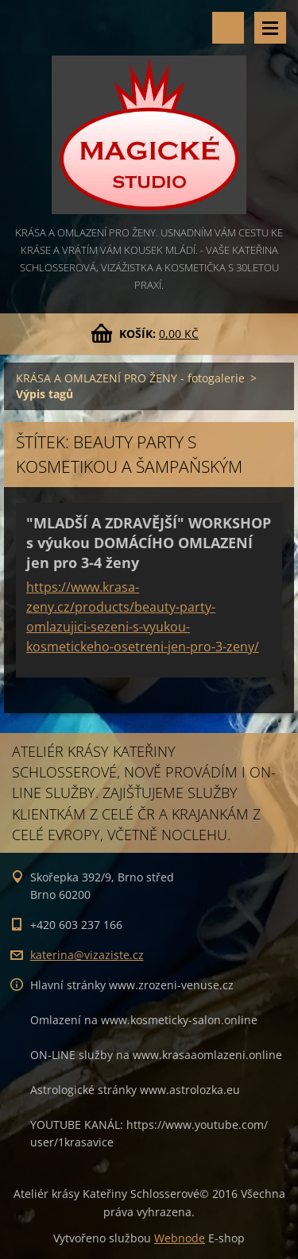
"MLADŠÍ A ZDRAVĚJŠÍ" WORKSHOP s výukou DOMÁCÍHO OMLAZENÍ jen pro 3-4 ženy (148, 542)
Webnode (179, 1238)
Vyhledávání (228, 28)
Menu (270, 28)
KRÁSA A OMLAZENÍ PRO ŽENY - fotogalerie (130, 378)
